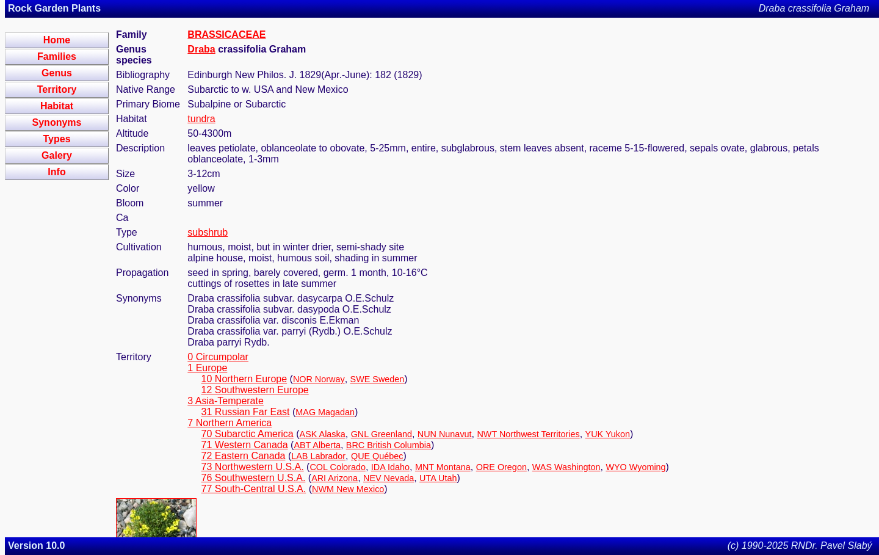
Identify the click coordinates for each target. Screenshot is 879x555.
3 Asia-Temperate (225, 401)
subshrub (207, 232)
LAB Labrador (318, 456)
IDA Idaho (390, 467)
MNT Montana (443, 467)
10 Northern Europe (244, 379)
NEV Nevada (388, 478)
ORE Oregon (501, 467)
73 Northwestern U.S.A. (252, 467)
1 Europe (207, 368)
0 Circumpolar (217, 357)
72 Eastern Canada (243, 456)
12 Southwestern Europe (255, 390)
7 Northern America (229, 423)
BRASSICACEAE (226, 34)
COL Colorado (337, 467)
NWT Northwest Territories (528, 434)
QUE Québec (377, 456)
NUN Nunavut (445, 434)
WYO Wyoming (635, 467)
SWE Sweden (377, 379)
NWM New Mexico (348, 489)
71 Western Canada (244, 445)
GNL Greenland (381, 434)
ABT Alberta (317, 445)
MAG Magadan (325, 412)
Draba (201, 49)
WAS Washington (566, 467)
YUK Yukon (607, 434)
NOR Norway (319, 379)
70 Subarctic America (247, 434)
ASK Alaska (322, 434)
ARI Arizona (334, 478)
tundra (201, 119)
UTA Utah (438, 478)
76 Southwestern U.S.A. (253, 478)
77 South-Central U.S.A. (253, 489)
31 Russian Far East (245, 412)
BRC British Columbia (388, 445)
